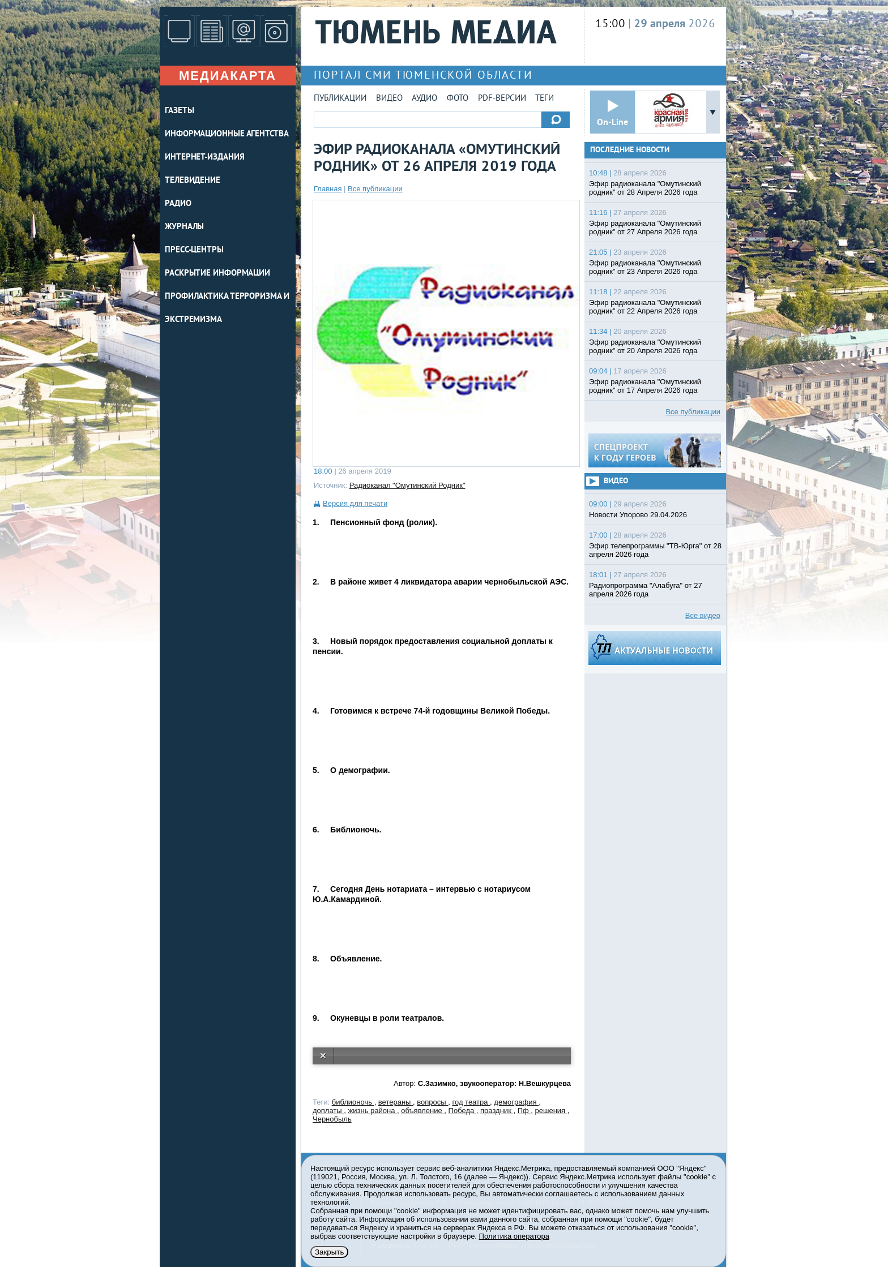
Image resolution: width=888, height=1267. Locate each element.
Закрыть (329, 1252)
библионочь (353, 1102)
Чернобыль (332, 1119)
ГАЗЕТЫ (179, 111)
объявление (422, 1110)
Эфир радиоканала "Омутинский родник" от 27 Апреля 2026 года (645, 227)
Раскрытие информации (217, 273)
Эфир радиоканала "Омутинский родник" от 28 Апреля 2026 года (645, 187)
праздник (496, 1110)
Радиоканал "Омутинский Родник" (407, 485)
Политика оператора (514, 1236)
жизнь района (372, 1110)
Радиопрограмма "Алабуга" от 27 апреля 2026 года (645, 589)
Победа (462, 1110)
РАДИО (178, 204)
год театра (471, 1102)
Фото (457, 98)
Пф (524, 1110)
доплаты (328, 1110)
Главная (327, 188)
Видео (389, 98)
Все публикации (375, 188)
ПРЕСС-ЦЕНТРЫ (194, 250)
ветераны (395, 1102)
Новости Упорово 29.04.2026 (638, 514)
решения (551, 1110)
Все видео (702, 615)
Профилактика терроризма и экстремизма (227, 308)
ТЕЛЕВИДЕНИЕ (192, 180)
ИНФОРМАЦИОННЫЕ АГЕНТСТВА (227, 134)
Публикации (340, 98)
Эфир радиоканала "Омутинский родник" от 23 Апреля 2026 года (645, 267)
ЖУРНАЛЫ (184, 227)
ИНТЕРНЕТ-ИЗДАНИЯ (204, 157)
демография (516, 1102)
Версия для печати (355, 503)
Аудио (424, 98)
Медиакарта (227, 75)
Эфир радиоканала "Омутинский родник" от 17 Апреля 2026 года (645, 385)
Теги (544, 98)
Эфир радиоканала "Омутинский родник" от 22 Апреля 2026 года (645, 306)
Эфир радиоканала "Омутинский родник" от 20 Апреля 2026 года (645, 346)
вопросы (432, 1102)
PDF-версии (502, 98)
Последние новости (629, 150)
